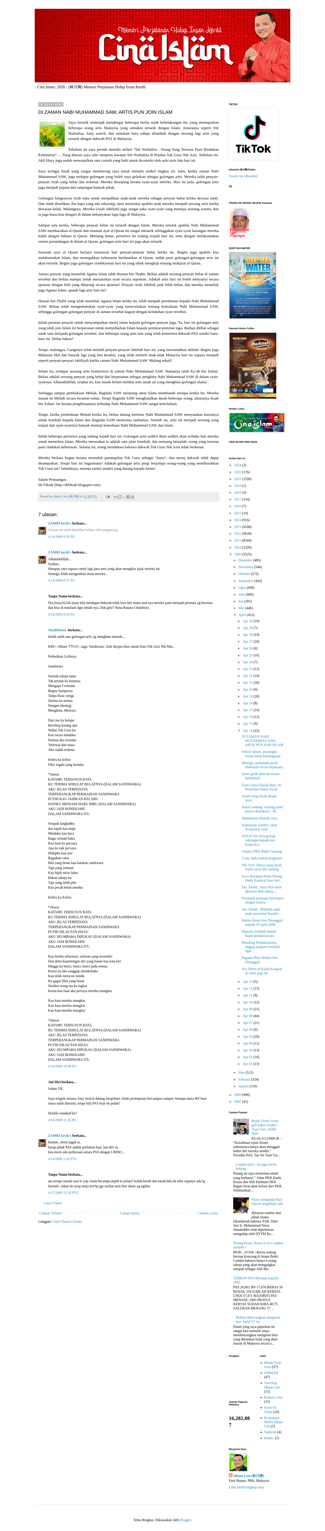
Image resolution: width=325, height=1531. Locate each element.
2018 (238, 492)
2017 (238, 499)
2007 (238, 1101)
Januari (243, 1086)
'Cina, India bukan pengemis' (262, 858)
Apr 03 (248, 1050)
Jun (241, 601)
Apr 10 (248, 1002)
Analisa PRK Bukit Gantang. (262, 851)
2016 (238, 506)
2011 (238, 540)
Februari (244, 1079)
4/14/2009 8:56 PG (61, 537)
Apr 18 (248, 703)
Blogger (185, 1520)
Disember (245, 560)
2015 (238, 513)
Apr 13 (248, 981)
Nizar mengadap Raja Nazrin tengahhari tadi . (267, 1204)
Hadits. (269, 1438)
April (242, 615)
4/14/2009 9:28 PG (61, 614)
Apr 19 (248, 696)
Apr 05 (248, 1036)
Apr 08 (248, 1016)
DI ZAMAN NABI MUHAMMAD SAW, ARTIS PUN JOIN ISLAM (262, 741)
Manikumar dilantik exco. (260, 818)
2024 (238, 465)
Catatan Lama (208, 1213)
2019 (238, 486)
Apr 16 (248, 717)
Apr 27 (248, 641)
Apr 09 (248, 1009)
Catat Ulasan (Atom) (66, 1221)
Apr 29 (248, 628)
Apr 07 (248, 1023)
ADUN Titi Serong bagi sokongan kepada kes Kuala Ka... (258, 840)
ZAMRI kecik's (59, 523)
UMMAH (271, 1373)
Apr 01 (248, 1064)
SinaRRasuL (57, 630)
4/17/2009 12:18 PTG (63, 1193)
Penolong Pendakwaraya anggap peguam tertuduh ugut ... (261, 947)
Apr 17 (248, 710)
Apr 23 (248, 669)
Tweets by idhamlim (243, 176)
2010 (238, 547)
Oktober (244, 574)
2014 (238, 520)
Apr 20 (248, 689)
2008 (238, 1095)
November (246, 567)
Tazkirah (270, 1432)
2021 (238, 479)
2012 (238, 533)
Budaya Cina (273, 1397)
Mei (241, 608)
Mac (242, 1072)
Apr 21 (248, 682)
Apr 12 (248, 988)
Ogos (242, 587)
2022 (238, 472)
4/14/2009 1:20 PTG (62, 1159)
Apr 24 (248, 662)
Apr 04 (248, 1043)
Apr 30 (248, 621)
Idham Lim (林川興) (248, 1476)
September (246, 581)
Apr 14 (248, 730)
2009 (238, 554)
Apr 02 (248, 1057)
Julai (242, 594)
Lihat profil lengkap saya (246, 1487)
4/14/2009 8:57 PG (61, 580)
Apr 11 (248, 995)
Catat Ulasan (53, 1203)
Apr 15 (248, 723)
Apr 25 (248, 655)
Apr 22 (248, 676)
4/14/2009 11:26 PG (62, 1120)
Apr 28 (248, 634)
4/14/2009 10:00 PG (62, 1066)
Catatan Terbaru (50, 1213)
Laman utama (130, 1213)
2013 (238, 527)
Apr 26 (248, 648)
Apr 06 (248, 1029)
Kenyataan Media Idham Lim (273, 1422)
